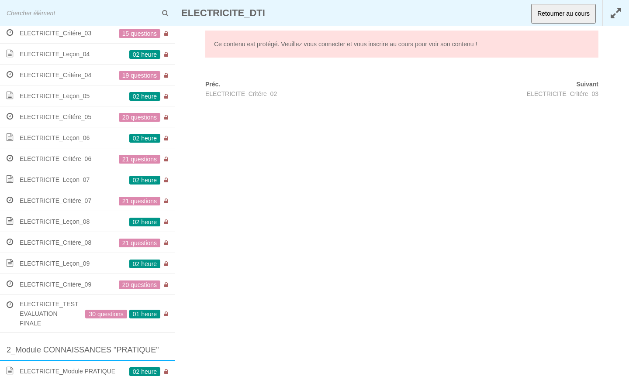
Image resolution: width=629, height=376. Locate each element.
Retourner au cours (563, 13)
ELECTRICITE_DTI (223, 12)
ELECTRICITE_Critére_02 (241, 93)
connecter (331, 44)
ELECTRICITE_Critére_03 (562, 93)
